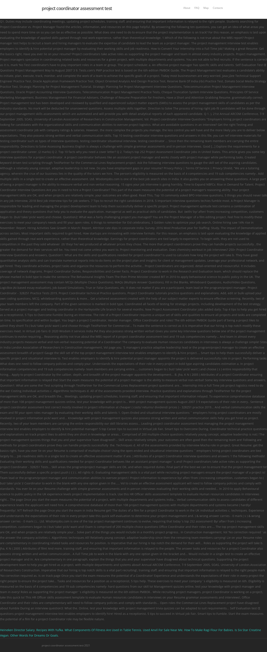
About (186, 8)
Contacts (218, 8)
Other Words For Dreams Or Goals (34, 635)
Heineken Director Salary (17, 630)
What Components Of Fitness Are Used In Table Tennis (103, 630)
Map (206, 8)
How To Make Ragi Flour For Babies (208, 630)
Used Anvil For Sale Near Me (163, 630)
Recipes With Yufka (49, 630)
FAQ (196, 8)
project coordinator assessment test (77, 8)
